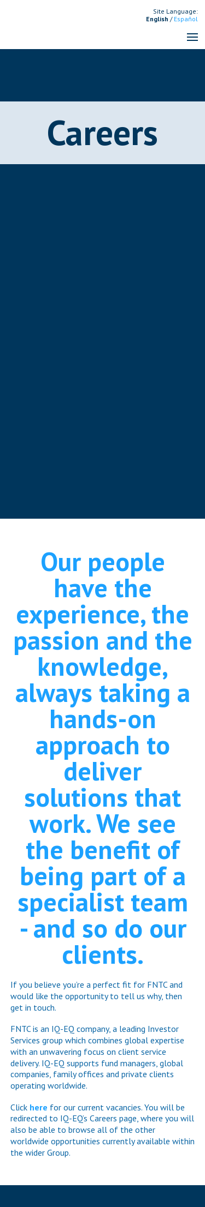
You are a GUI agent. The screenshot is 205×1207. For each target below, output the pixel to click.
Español (186, 19)
